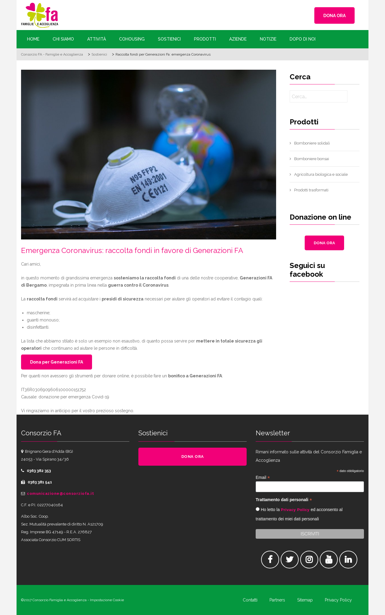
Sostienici (169, 39)
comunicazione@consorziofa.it (60, 493)
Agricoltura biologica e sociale (321, 174)
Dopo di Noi (303, 39)
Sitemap (305, 600)
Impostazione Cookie (107, 600)
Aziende (238, 39)
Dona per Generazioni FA (56, 362)
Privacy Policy (295, 509)
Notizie (268, 39)
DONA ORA (334, 15)
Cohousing (132, 39)
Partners (277, 600)
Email (263, 477)
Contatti (250, 600)
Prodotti (205, 39)
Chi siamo (63, 39)
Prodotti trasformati (311, 190)
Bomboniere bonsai (311, 159)
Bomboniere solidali (312, 143)
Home (33, 39)
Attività (96, 39)
